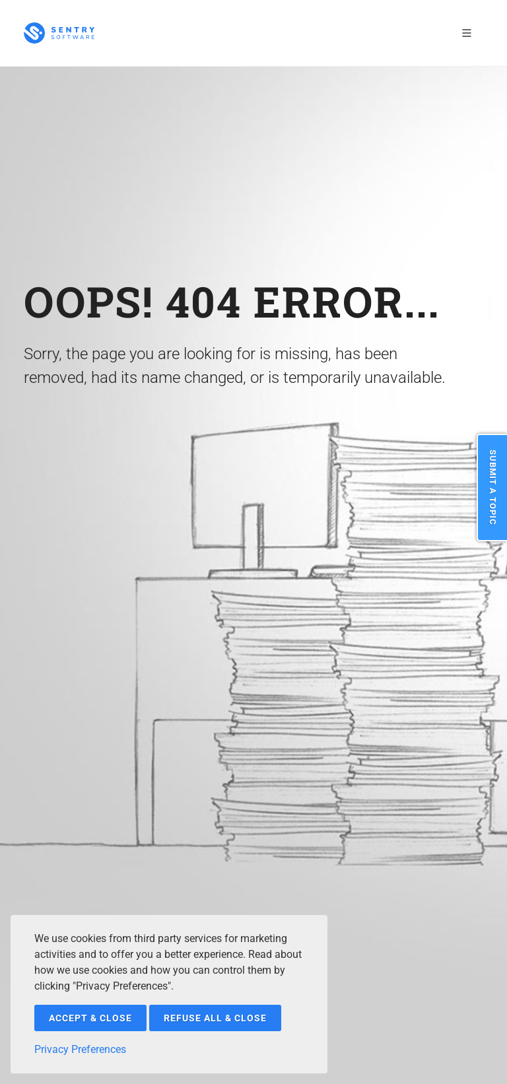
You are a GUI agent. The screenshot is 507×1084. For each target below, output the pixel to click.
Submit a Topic (493, 487)
